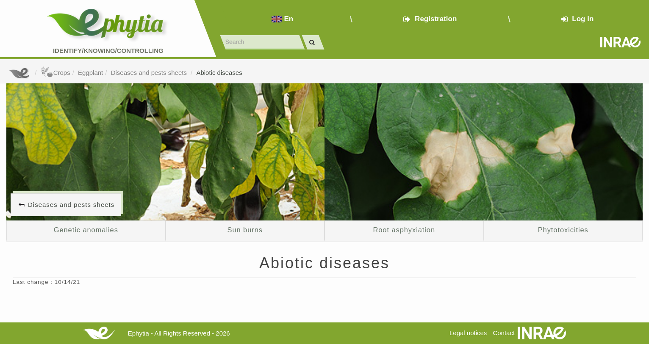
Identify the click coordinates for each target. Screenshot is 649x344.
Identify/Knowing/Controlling (108, 50)
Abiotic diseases (219, 72)
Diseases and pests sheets (150, 72)
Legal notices (468, 332)
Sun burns (245, 230)
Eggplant (90, 72)
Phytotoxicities (563, 230)
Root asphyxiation (404, 230)
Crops (55, 72)
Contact (504, 332)
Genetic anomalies (86, 230)
